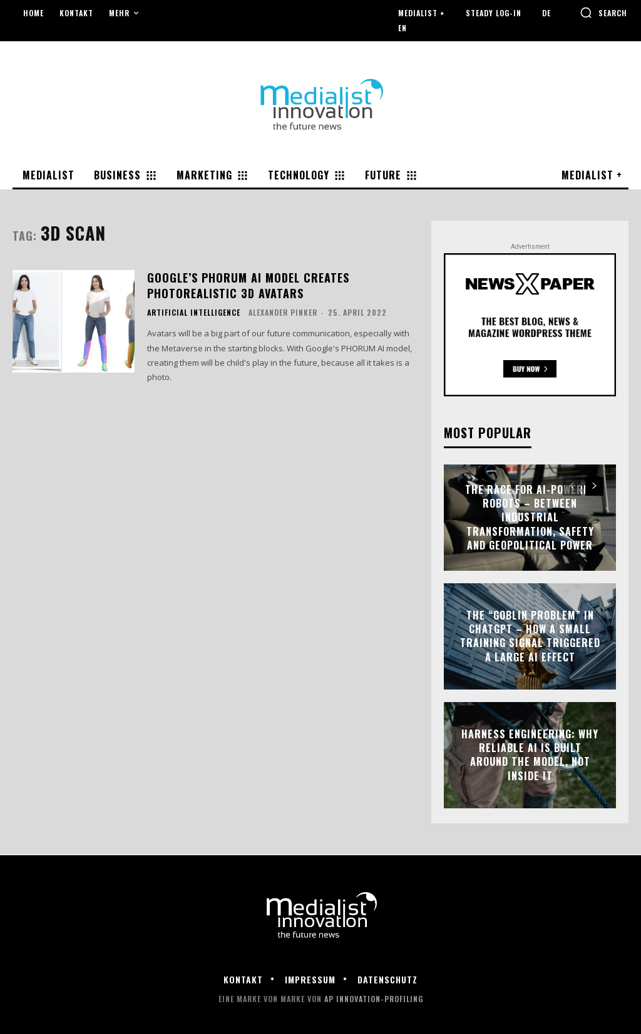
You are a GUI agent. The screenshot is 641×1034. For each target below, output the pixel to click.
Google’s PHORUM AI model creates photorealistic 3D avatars (248, 285)
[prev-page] (572, 486)
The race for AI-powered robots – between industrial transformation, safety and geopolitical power (530, 517)
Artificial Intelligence (193, 312)
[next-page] (594, 486)
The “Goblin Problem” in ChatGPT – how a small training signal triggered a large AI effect (530, 636)
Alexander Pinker (283, 312)
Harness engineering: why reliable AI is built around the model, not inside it (529, 754)
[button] (603, 12)
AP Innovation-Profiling (373, 998)
